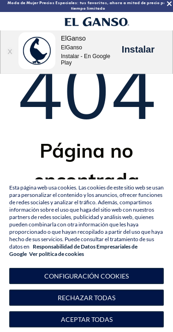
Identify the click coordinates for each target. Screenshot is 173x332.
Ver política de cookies (56, 253)
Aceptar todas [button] (87, 319)
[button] (86, 276)
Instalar (138, 49)
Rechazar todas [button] (86, 298)
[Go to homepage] (97, 21)
